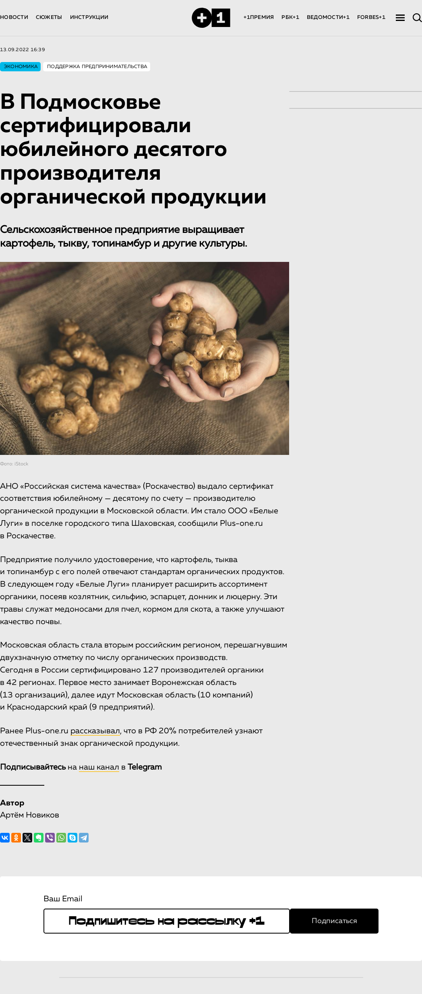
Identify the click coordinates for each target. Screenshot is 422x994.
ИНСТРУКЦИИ (89, 17)
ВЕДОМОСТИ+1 (328, 17)
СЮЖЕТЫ (49, 17)
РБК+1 (290, 17)
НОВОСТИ (14, 17)
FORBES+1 (371, 17)
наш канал (99, 767)
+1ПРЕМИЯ (259, 17)
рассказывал (95, 731)
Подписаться (334, 921)
